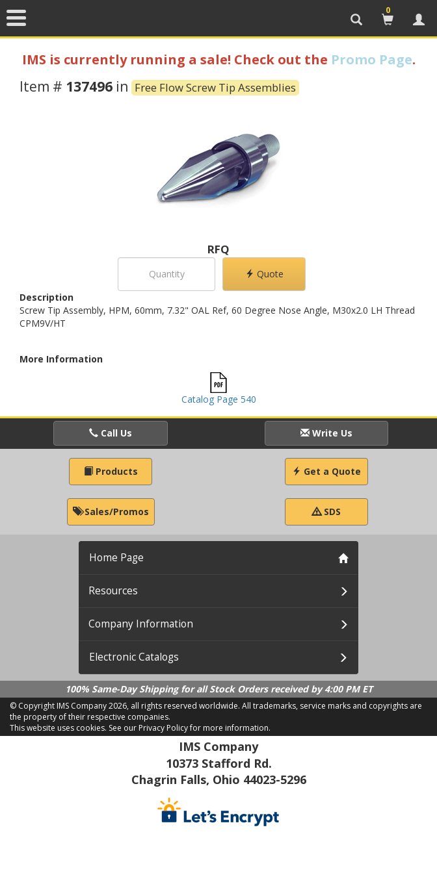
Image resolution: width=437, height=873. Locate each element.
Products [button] (111, 471)
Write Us (326, 433)
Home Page (116, 557)
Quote (264, 274)
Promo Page (371, 59)
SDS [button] (326, 511)
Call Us (110, 433)
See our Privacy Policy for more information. (190, 727)
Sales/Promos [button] (111, 511)
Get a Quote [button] (326, 471)
